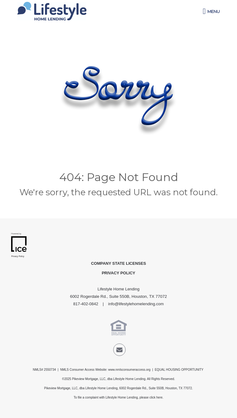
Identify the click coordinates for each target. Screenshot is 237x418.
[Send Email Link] (119, 350)
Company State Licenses (118, 263)
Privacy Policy (118, 273)
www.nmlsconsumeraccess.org (129, 369)
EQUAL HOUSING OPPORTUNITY (179, 369)
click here (155, 397)
